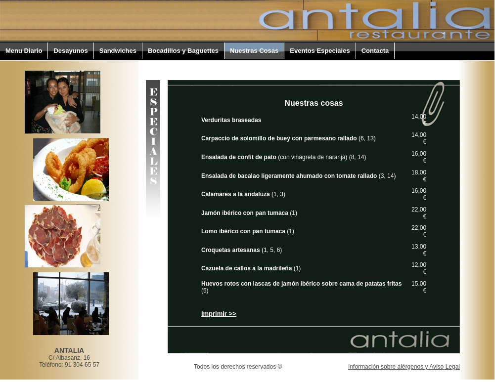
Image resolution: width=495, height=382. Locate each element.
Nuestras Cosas (254, 50)
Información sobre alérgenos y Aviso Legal (404, 366)
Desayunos (70, 50)
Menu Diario (23, 50)
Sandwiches (117, 50)
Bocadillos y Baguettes (183, 50)
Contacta (375, 50)
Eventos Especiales (320, 50)
